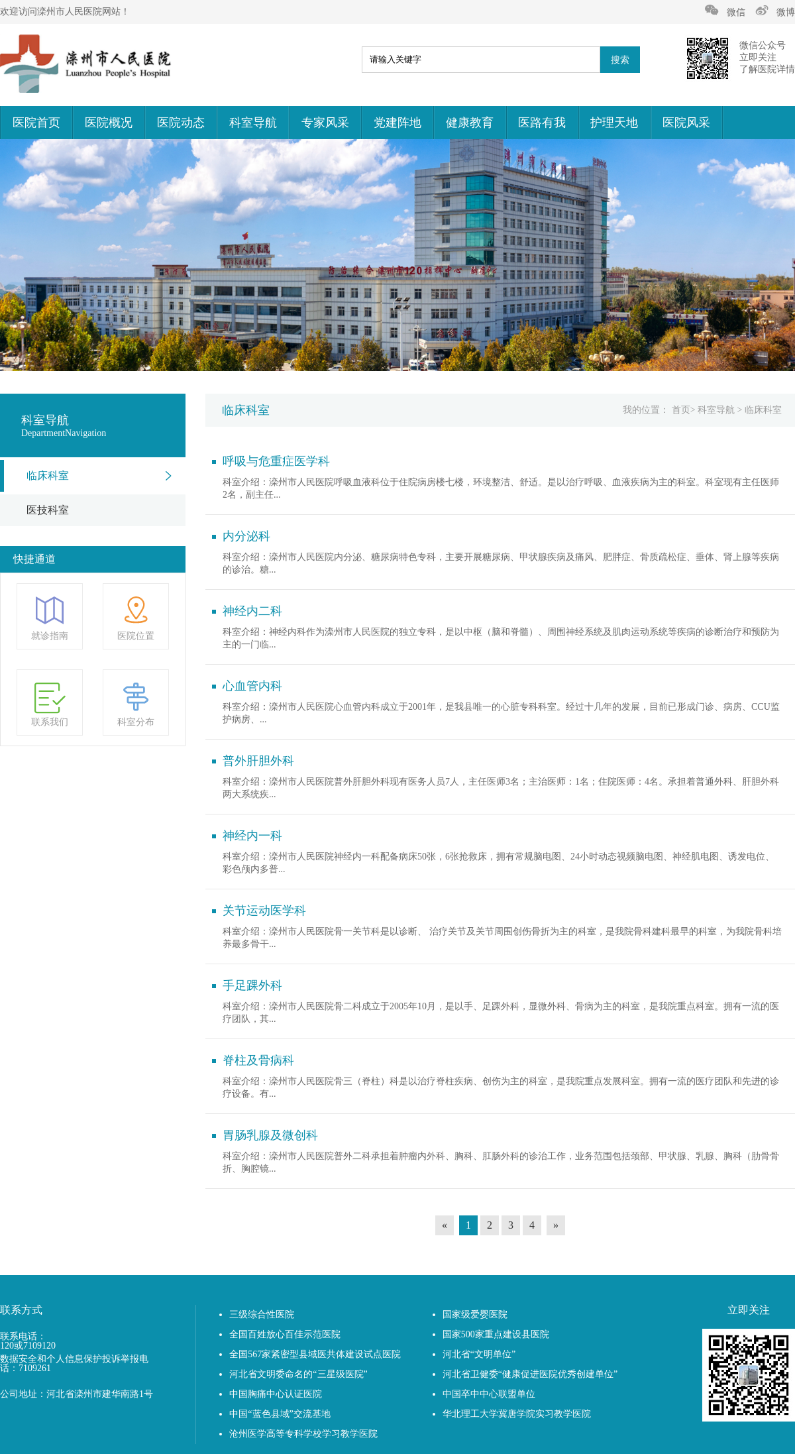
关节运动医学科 (264, 910)
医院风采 (686, 122)
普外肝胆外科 (258, 760)
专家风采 (325, 122)
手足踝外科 (252, 985)
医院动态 (181, 122)
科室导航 (253, 122)
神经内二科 (252, 611)
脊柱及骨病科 (258, 1060)
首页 (681, 410)
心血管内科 (252, 686)
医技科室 (47, 510)
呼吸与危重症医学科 (276, 461)
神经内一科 (252, 835)
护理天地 (614, 122)
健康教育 (470, 122)
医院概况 (108, 122)
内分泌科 (246, 536)
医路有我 (542, 122)
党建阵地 (397, 122)
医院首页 (36, 122)
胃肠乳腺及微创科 (270, 1135)
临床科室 (47, 475)
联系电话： (23, 1336)
